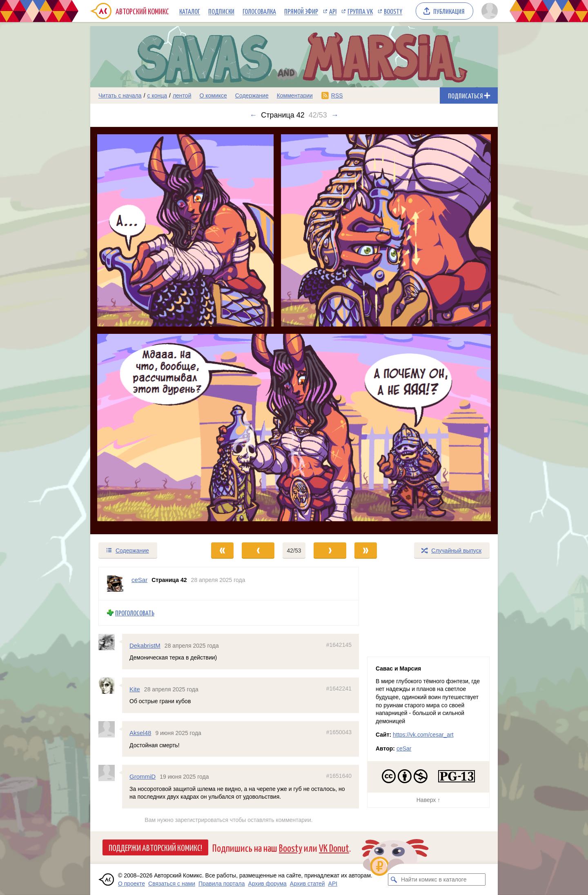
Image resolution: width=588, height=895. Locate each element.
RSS (337, 95)
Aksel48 (140, 732)
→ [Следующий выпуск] (335, 115)
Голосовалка (259, 11)
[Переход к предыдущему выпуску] (141, 330)
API (332, 11)
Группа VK (360, 11)
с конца (157, 95)
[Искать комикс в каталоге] (394, 879)
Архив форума (267, 883)
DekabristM (144, 645)
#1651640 (339, 776)
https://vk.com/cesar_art (423, 734)
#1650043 (339, 732)
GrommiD (142, 776)
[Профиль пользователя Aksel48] (110, 729)
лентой (182, 95)
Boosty (393, 11)
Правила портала (221, 883)
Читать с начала (120, 95)
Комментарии (295, 95)
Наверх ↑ (428, 800)
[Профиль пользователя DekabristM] (110, 641)
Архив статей (307, 883)
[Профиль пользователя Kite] (110, 685)
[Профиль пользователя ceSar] (115, 583)
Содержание (252, 95)
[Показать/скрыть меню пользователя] (488, 11)
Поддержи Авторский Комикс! (155, 847)
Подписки (221, 11)
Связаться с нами (171, 883)
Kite (134, 689)
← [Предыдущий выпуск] (253, 115)
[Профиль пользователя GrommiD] (110, 773)
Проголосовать (134, 613)
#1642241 (339, 688)
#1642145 (339, 644)
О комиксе (213, 95)
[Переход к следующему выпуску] (294, 330)
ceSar (404, 748)
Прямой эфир (301, 11)
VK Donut (334, 847)
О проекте (131, 883)
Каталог (189, 11)
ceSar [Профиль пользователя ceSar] (139, 579)
